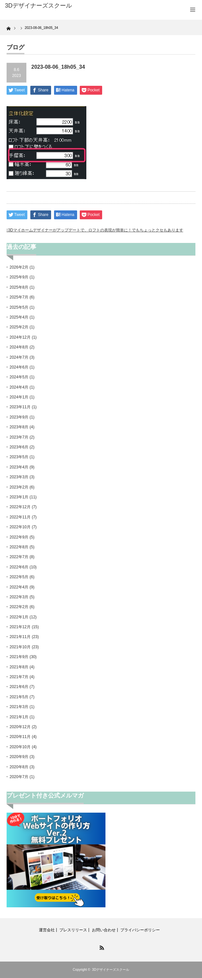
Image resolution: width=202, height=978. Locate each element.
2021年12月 (20, 627)
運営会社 (47, 930)
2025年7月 (19, 297)
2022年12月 (20, 507)
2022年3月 (19, 597)
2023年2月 (19, 487)
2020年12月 (20, 727)
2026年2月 (19, 267)
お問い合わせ (104, 930)
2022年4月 (19, 587)
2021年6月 (19, 686)
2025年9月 (19, 277)
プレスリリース (73, 930)
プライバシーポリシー (140, 930)
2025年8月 (19, 287)
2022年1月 (19, 617)
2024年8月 (19, 347)
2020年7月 (19, 777)
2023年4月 (19, 467)
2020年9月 (19, 756)
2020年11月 (20, 736)
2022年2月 (19, 607)
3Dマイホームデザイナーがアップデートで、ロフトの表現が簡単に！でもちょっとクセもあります (95, 230)
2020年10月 (20, 747)
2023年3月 (19, 477)
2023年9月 (19, 417)
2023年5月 (19, 457)
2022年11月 (20, 517)
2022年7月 (19, 557)
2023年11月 (20, 407)
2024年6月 (19, 367)
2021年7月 (19, 677)
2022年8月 (19, 547)
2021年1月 (19, 717)
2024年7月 (19, 357)
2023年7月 (19, 437)
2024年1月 (19, 397)
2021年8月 (19, 667)
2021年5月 (19, 697)
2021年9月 (19, 657)
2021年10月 (20, 647)
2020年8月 (19, 767)
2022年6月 (19, 567)
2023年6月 (19, 447)
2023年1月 (19, 497)
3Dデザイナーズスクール (110, 969)
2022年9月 (19, 537)
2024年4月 (19, 387)
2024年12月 (20, 337)
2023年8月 (19, 427)
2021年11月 (20, 636)
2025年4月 (19, 317)
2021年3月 (19, 706)
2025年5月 (19, 307)
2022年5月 (19, 577)
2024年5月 (19, 377)
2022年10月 (20, 527)
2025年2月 (19, 327)
